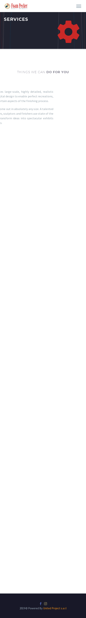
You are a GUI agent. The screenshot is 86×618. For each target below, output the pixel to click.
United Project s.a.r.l (54, 608)
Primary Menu (78, 6)
